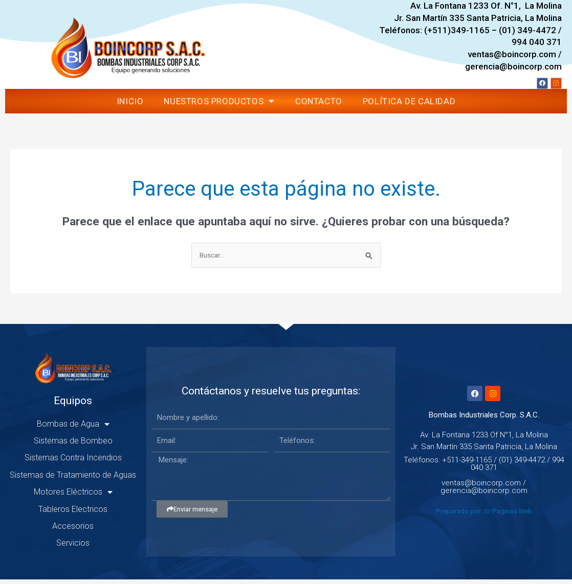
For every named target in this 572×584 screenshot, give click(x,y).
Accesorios (73, 530)
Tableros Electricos (72, 513)
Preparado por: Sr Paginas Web (484, 515)
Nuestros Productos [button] (219, 104)
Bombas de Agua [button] (73, 428)
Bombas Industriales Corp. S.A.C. (484, 419)
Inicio (130, 105)
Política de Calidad (409, 105)
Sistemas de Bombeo (73, 445)
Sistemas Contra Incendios (73, 462)
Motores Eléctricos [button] (73, 496)
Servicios (73, 547)
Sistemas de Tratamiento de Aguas (73, 479)
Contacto (318, 105)
